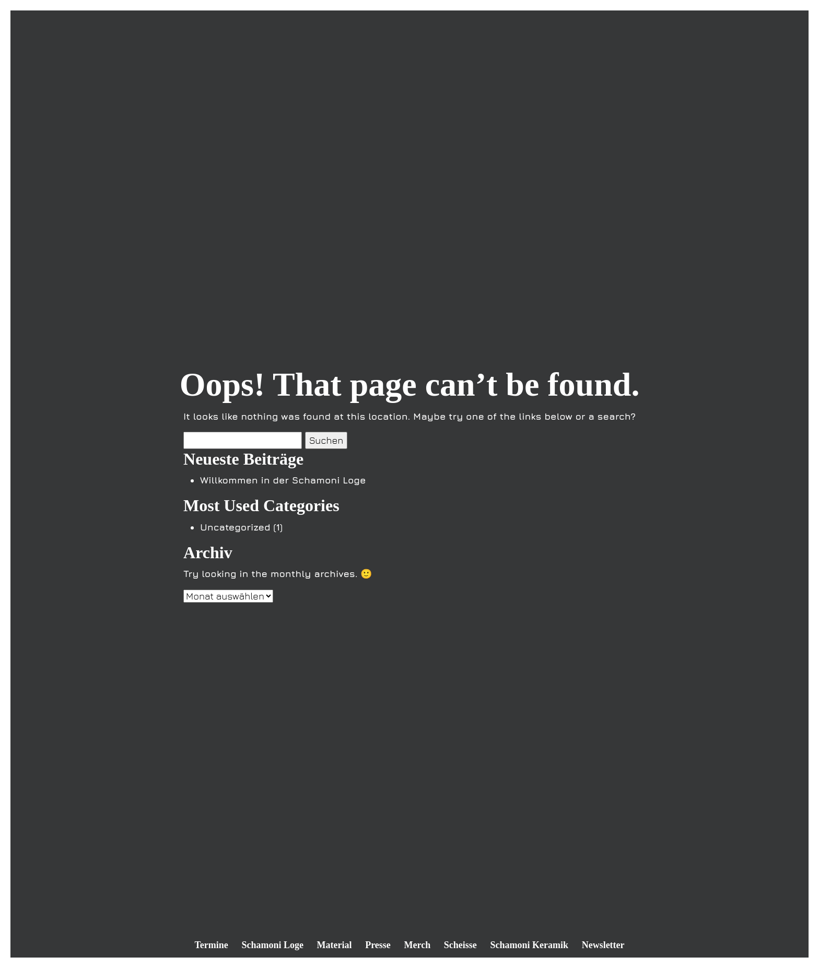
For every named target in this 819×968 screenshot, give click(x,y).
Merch (417, 945)
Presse (378, 945)
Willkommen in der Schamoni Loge (283, 480)
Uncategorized (235, 527)
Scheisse (460, 945)
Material (334, 945)
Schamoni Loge (272, 945)
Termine (211, 945)
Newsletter (603, 945)
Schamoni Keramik (529, 945)
